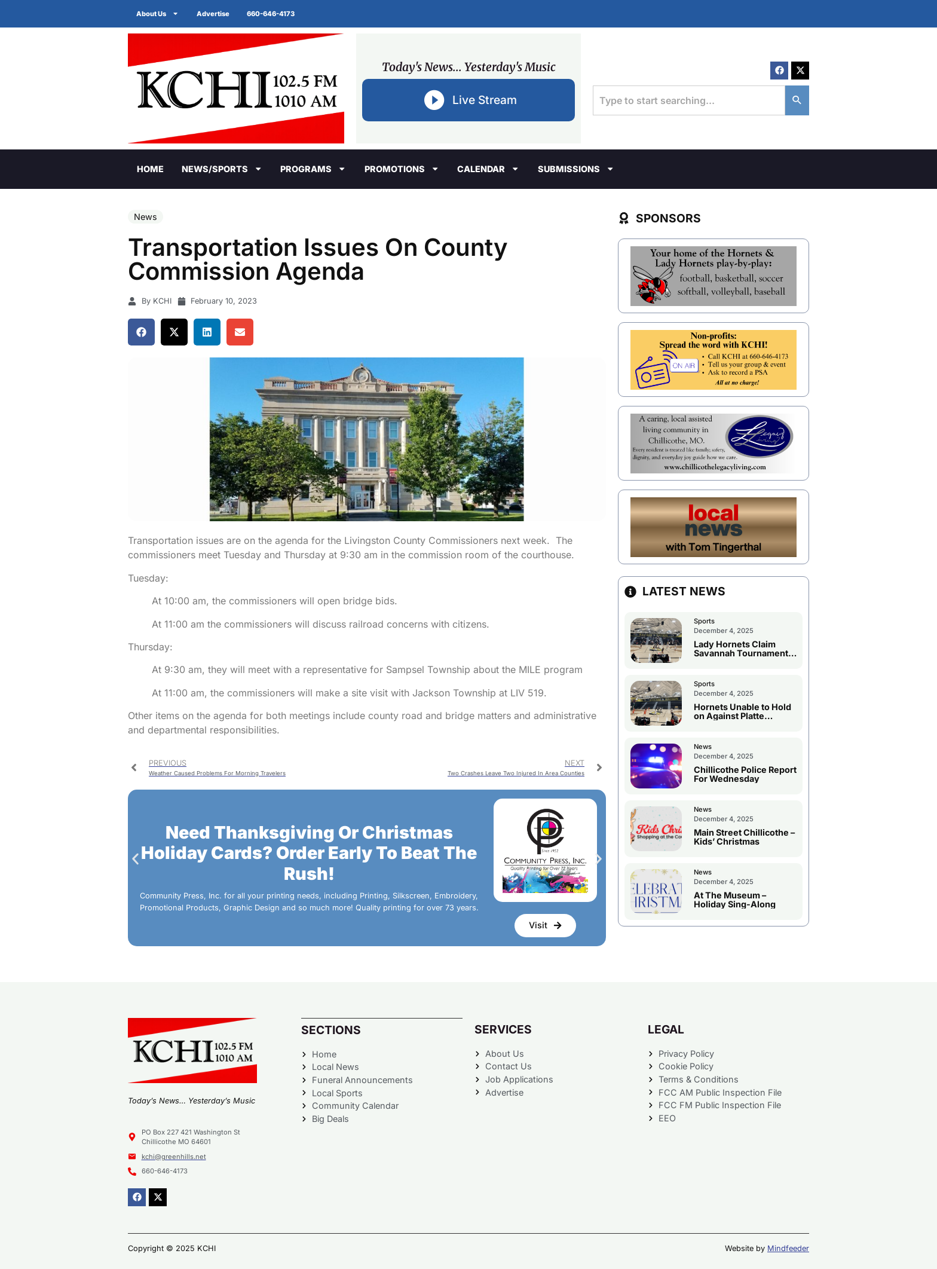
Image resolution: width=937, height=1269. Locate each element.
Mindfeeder (788, 1248)
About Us (158, 13)
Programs (313, 168)
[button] (141, 332)
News (145, 217)
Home (150, 169)
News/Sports (222, 168)
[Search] (797, 100)
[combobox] (689, 100)
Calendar (488, 168)
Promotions (402, 168)
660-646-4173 (272, 14)
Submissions (576, 168)
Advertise (213, 14)
